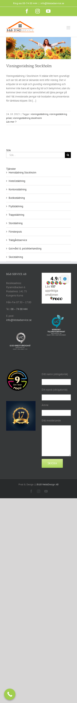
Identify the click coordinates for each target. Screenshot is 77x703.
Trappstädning (16, 214)
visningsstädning (39, 114)
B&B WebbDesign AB (48, 484)
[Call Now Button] (9, 694)
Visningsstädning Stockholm (29, 66)
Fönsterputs (15, 231)
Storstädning (16, 223)
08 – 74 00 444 (19, 309)
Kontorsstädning (17, 189)
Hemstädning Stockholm (22, 172)
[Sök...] (35, 155)
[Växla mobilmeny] (69, 28)
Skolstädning (16, 257)
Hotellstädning (17, 181)
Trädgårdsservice (18, 240)
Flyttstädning (16, 206)
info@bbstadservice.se (52, 3)
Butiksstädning (17, 198)
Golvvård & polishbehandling (25, 248)
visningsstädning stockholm (27, 117)
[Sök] (68, 155)
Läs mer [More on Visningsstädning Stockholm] (10, 121)
